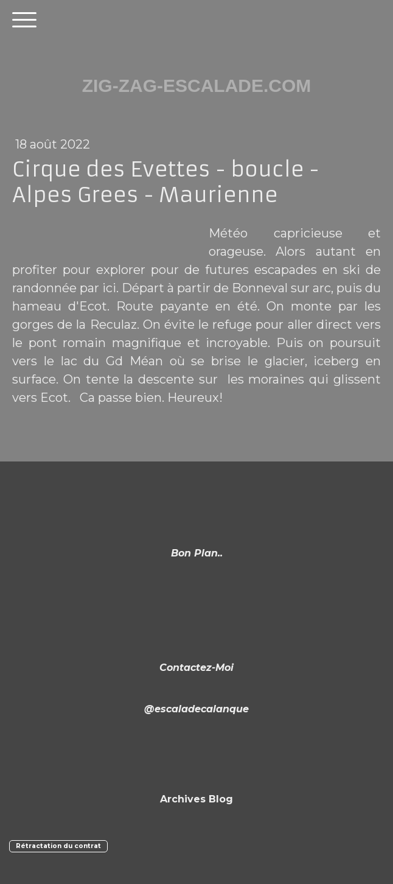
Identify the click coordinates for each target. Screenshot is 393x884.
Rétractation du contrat (58, 846)
